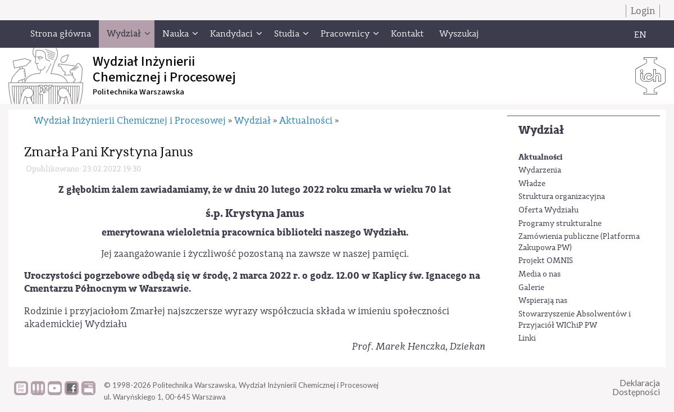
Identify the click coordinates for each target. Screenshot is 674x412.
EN (640, 34)
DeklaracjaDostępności (636, 387)
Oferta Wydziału (548, 210)
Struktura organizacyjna (561, 197)
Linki (527, 338)
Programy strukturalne (560, 224)
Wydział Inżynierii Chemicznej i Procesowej (130, 120)
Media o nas (539, 274)
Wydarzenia (539, 170)
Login (643, 11)
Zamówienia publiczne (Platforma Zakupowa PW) (579, 242)
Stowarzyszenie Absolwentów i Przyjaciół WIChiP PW (574, 319)
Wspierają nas (542, 301)
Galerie (531, 288)
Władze (531, 184)
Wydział (541, 130)
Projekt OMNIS (545, 261)
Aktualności (540, 157)
